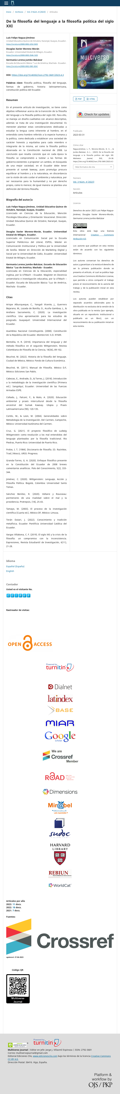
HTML (92, 98)
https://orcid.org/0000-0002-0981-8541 (22, 66)
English (10, 571)
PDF (80, 98)
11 (14, 904)
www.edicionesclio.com (45, 1056)
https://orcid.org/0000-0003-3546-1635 (22, 55)
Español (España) (15, 566)
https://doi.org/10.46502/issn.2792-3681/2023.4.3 (38, 74)
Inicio (8, 11)
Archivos (19, 11)
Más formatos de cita (85, 167)
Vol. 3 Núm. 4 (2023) (36, 11)
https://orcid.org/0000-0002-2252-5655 (22, 44)
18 (14, 907)
